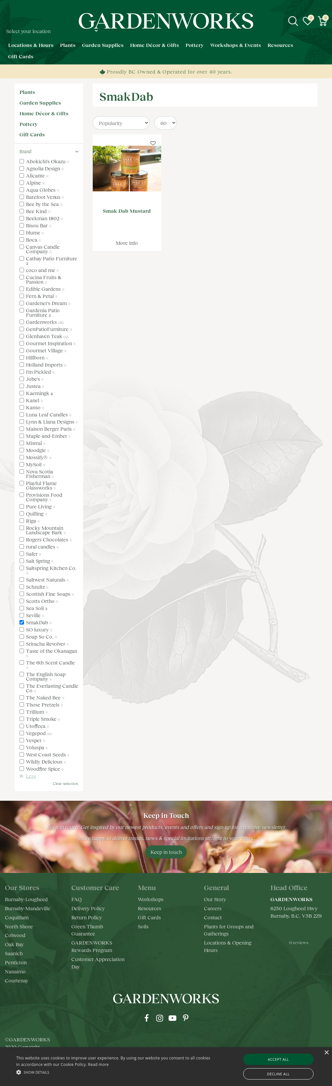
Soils (143, 926)
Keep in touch (166, 852)
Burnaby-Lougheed (26, 899)
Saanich (14, 953)
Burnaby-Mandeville (27, 908)
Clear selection (65, 783)
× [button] (326, 1052)
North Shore (19, 926)
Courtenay (16, 980)
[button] (113, 1072)
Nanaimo (15, 971)
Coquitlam (17, 917)
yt (172, 1018)
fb (146, 1018)
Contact (213, 917)
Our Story (215, 899)
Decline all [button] (278, 1073)
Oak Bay (14, 944)
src (293, 21)
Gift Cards (32, 134)
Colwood (15, 935)
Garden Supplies (40, 102)
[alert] (166, 1066)
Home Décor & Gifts (43, 113)
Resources (149, 908)
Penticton (16, 962)
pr (185, 1018)
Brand (25, 151)
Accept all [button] (278, 1059)
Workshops (150, 899)
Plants (27, 92)
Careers (212, 908)
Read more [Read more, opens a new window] (98, 1064)
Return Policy (86, 917)
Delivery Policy (88, 908)
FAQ (76, 899)
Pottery (28, 124)
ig (159, 1018)
